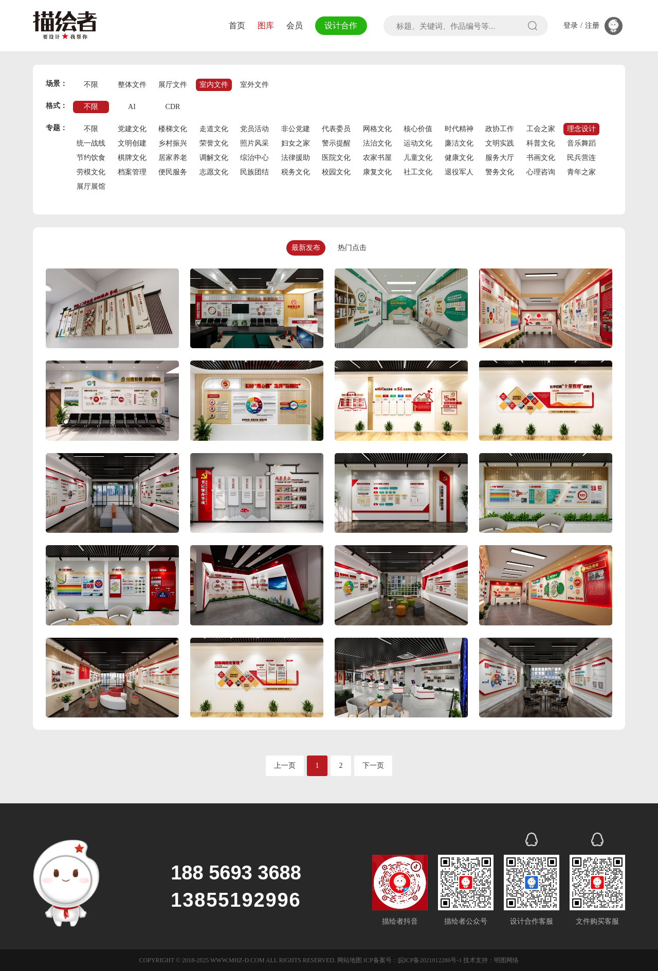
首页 (235, 25)
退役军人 (459, 172)
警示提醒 (336, 143)
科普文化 (540, 143)
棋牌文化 (132, 157)
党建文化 (132, 129)
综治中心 (254, 157)
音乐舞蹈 (581, 143)
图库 (264, 25)
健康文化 (459, 157)
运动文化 (418, 143)
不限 (91, 84)
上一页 (285, 765)
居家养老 (172, 157)
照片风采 (254, 143)
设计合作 (340, 25)
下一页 (373, 765)
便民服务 (172, 172)
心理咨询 (540, 172)
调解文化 (213, 157)
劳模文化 (91, 172)
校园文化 (336, 172)
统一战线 (91, 143)
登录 (570, 25)
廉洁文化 (459, 143)
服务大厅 (499, 157)
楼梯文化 (172, 129)
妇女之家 (295, 143)
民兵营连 (581, 157)
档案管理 (132, 172)
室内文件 (213, 84)
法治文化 (377, 143)
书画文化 (540, 157)
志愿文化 (213, 172)
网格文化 (377, 129)
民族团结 (254, 172)
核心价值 (418, 129)
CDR (173, 107)
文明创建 (132, 143)
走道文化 (213, 129)
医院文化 (336, 157)
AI (132, 107)
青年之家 (581, 172)
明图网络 (506, 960)
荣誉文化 (213, 143)
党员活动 (254, 129)
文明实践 (499, 143)
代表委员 (336, 129)
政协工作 (499, 129)
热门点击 (352, 247)
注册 (592, 25)
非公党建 (295, 129)
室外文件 (254, 84)
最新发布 (305, 247)
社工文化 (418, 172)
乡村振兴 (172, 143)
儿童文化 (418, 157)
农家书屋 (377, 157)
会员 (293, 25)
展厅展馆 (91, 186)
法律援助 (295, 157)
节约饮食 (91, 157)
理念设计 (581, 129)
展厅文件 (172, 84)
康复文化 (377, 172)
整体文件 (132, 84)
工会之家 (540, 129)
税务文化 (295, 172)
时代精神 (459, 129)
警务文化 (499, 172)
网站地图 (349, 960)
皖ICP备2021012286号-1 (430, 960)
